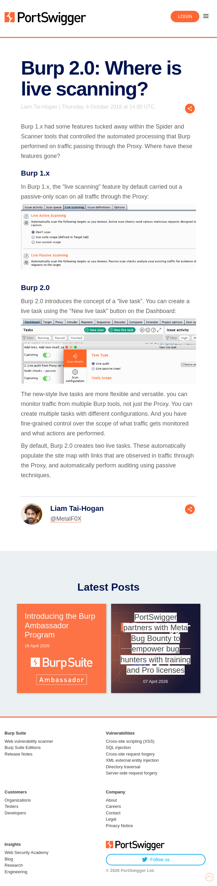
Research (14, 865)
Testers (11, 806)
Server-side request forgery (132, 773)
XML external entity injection (132, 760)
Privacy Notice (119, 825)
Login (185, 16)
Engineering (16, 871)
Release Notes (18, 754)
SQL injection (118, 747)
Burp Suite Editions (23, 747)
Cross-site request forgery (130, 754)
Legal (111, 819)
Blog (9, 859)
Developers (15, 812)
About (111, 800)
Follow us (156, 859)
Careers (113, 806)
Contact (113, 812)
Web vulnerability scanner (29, 741)
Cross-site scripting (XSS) (130, 741)
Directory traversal (123, 766)
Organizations (18, 800)
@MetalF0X (65, 518)
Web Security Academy (26, 852)
